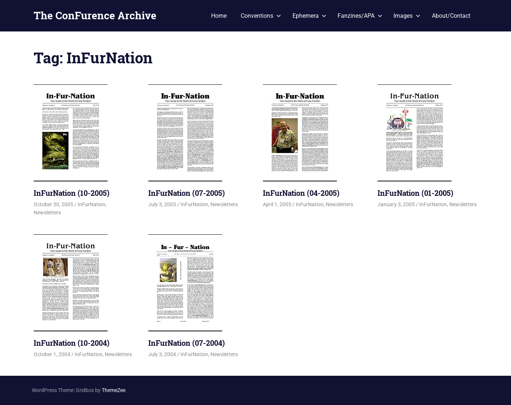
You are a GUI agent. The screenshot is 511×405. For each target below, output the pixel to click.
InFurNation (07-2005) (186, 193)
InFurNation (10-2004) (71, 343)
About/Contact (451, 15)
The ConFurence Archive (95, 15)
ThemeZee (113, 390)
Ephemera (309, 15)
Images (406, 15)
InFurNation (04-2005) (301, 193)
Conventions (261, 15)
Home (219, 15)
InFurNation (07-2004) (186, 343)
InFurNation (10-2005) (71, 193)
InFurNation (91, 204)
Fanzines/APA (360, 15)
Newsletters (47, 212)
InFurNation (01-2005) (415, 193)
